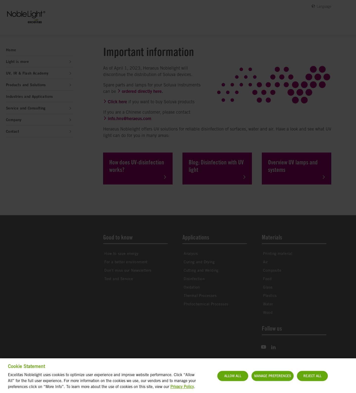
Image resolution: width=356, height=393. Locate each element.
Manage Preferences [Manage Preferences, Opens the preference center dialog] (272, 379)
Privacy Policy (182, 390)
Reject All (312, 379)
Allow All (232, 379)
